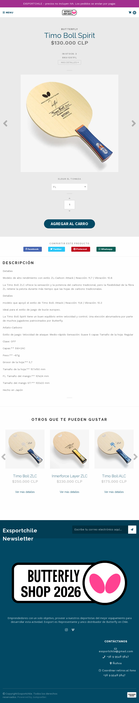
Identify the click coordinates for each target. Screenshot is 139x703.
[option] (69, 123)
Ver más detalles (25, 492)
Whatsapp (105, 249)
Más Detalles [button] (70, 62)
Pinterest (80, 249)
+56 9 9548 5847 (116, 656)
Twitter (56, 249)
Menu (8, 12)
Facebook (32, 249)
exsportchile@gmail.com (116, 650)
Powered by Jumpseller (31, 697)
